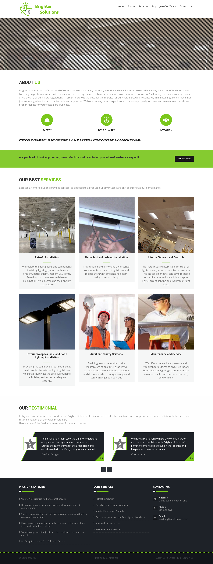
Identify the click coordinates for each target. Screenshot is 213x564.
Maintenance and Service (166, 354)
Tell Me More (184, 158)
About (131, 6)
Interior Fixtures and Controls (166, 257)
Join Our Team (168, 6)
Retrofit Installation (47, 257)
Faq (154, 6)
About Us (160, 557)
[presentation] (103, 469)
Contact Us (186, 6)
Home (120, 6)
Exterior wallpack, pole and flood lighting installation (47, 355)
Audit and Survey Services (106, 354)
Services (143, 6)
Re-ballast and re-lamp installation (106, 257)
